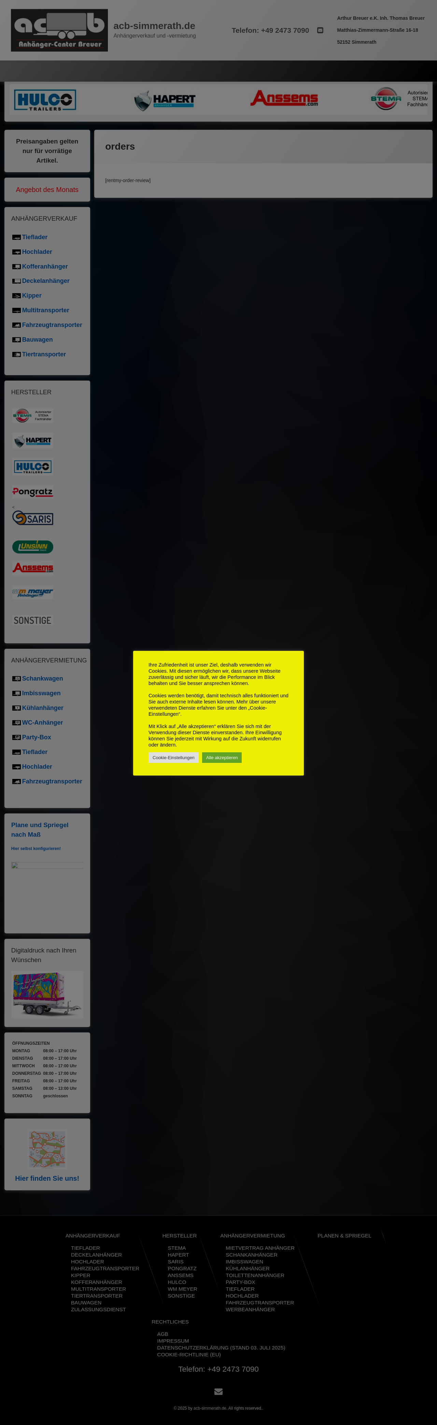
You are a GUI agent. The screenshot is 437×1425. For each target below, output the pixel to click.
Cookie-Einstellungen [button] (174, 757)
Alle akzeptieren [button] (222, 757)
